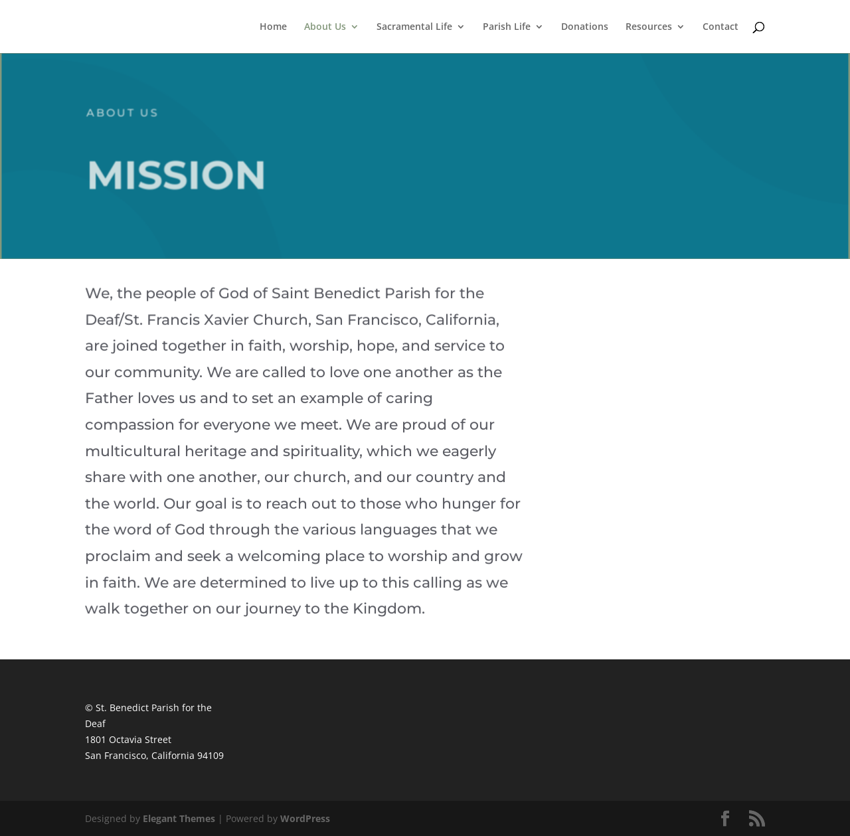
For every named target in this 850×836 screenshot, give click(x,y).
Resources (649, 27)
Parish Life (507, 27)
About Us (325, 27)
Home (273, 27)
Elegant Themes (179, 818)
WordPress (305, 818)
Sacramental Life (414, 27)
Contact (720, 27)
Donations (584, 27)
